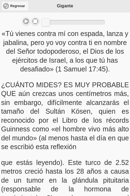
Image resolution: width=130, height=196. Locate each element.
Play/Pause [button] (26, 21)
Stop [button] (35, 21)
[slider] (46, 22)
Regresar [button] (17, 6)
